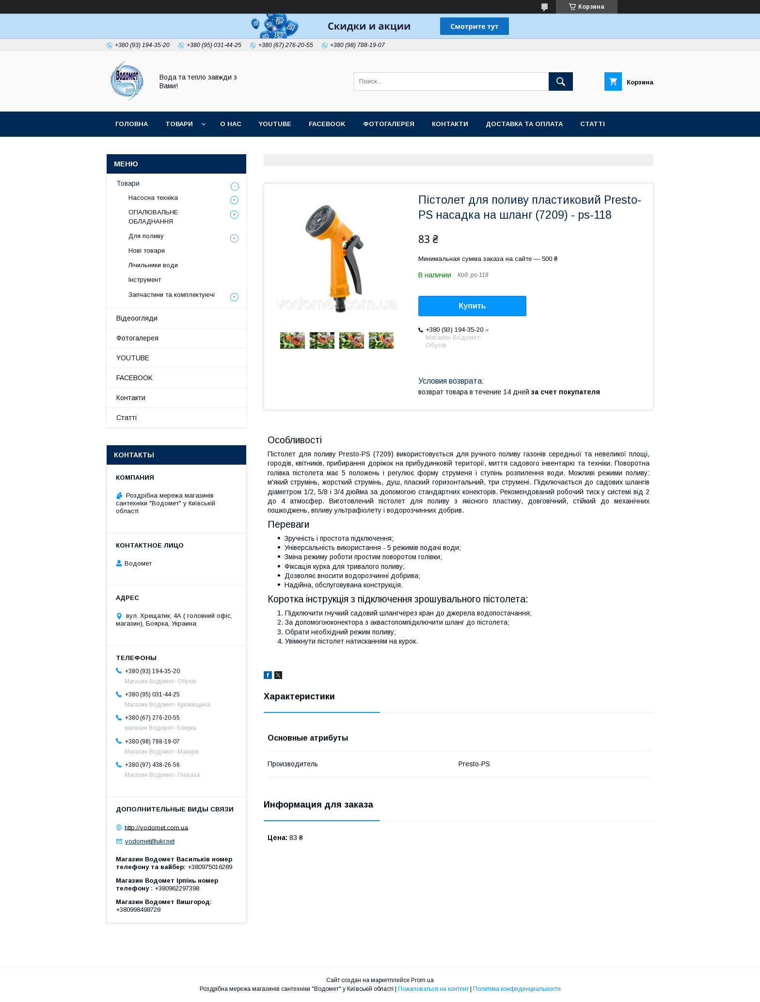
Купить (472, 306)
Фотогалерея (388, 124)
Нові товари (146, 250)
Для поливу (146, 236)
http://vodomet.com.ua (156, 827)
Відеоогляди (137, 318)
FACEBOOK (327, 124)
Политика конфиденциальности (517, 989)
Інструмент (144, 279)
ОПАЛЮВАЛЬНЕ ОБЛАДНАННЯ (153, 217)
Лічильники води (153, 265)
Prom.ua (422, 980)
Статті (592, 124)
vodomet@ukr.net (149, 841)
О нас (230, 124)
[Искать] (561, 81)
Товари (179, 124)
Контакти (450, 124)
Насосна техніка (153, 197)
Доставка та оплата (524, 124)
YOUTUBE (275, 124)
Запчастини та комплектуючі (171, 294)
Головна (131, 124)
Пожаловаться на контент (433, 989)
